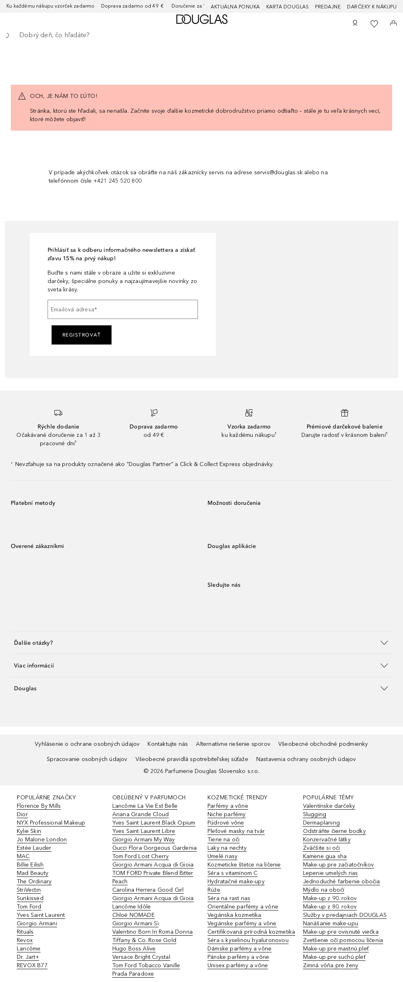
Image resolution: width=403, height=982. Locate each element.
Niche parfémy (226, 814)
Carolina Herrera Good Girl (148, 889)
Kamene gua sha (325, 856)
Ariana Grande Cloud (140, 814)
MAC (23, 856)
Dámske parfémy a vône (239, 948)
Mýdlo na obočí (324, 889)
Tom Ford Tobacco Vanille (146, 965)
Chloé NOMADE (133, 915)
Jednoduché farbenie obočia (341, 881)
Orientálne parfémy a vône (242, 906)
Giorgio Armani (37, 923)
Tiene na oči (223, 839)
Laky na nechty (227, 848)
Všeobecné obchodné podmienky (323, 744)
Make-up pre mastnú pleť (336, 948)
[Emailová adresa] (123, 309)
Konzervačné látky (327, 839)
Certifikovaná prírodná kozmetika (251, 931)
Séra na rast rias (228, 898)
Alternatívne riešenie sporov (233, 744)
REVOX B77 (32, 965)
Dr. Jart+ (28, 957)
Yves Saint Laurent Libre (144, 831)
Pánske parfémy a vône (238, 957)
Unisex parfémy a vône (237, 965)
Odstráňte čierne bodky (334, 831)
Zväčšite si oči (321, 848)
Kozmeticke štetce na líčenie (244, 864)
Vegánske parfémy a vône (242, 923)
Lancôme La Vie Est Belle (145, 806)
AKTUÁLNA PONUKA (235, 7)
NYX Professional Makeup (51, 822)
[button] (201, 642)
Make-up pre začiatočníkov (338, 864)
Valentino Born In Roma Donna (152, 931)
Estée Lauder (34, 848)
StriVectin (29, 889)
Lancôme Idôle (131, 906)
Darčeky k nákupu (372, 7)
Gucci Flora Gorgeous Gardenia (154, 848)
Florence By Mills (39, 806)
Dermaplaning (321, 822)
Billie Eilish (30, 864)
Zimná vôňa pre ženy (331, 965)
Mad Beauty (32, 873)
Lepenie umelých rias (330, 873)
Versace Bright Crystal (141, 957)
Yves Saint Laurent (41, 915)
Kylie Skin (29, 831)
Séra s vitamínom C (232, 873)
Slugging (315, 814)
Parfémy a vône (227, 806)
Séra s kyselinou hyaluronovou (248, 940)
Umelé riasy (222, 856)
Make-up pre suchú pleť (334, 957)
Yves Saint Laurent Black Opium (154, 822)
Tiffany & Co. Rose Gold (144, 940)
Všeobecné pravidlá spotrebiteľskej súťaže (192, 759)
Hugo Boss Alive (134, 948)
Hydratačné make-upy (236, 881)
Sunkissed (30, 898)
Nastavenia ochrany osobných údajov (306, 759)
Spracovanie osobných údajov (87, 759)
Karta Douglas (287, 7)
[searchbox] (201, 35)
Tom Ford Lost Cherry (140, 856)
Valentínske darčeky (329, 806)
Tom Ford (29, 906)
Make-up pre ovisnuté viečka (341, 931)
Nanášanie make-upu (331, 923)
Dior (22, 814)
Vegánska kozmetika (234, 915)
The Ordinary (34, 881)
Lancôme (28, 948)
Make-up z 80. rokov (330, 906)
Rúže (213, 889)
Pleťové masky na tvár (236, 831)
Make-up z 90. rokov (330, 898)
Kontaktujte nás (168, 744)
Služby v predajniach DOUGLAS (345, 915)
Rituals (25, 931)
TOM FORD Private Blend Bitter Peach (153, 877)
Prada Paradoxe (133, 973)
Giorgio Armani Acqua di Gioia (153, 864)
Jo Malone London (42, 839)
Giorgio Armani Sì (135, 923)
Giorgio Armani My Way (143, 839)
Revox (25, 940)
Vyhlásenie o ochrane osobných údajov (87, 744)
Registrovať (81, 335)
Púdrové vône (225, 822)
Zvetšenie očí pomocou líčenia (343, 940)
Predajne (328, 7)
